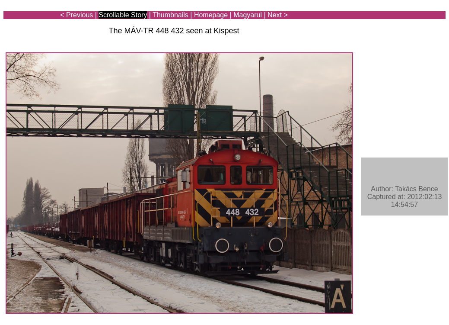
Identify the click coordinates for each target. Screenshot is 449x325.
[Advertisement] (395, 31)
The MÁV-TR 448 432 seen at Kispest (173, 30)
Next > (277, 15)
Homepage (211, 15)
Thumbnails (170, 15)
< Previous (76, 15)
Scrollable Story (123, 15)
